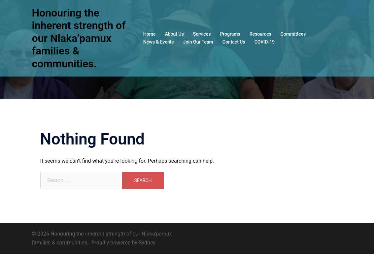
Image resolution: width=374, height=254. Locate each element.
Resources (260, 34)
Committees (293, 34)
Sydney (147, 242)
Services (202, 34)
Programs (230, 34)
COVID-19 (265, 42)
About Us (174, 34)
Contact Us (233, 42)
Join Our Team (198, 42)
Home (149, 34)
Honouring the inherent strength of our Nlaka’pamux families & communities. (79, 38)
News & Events (158, 42)
